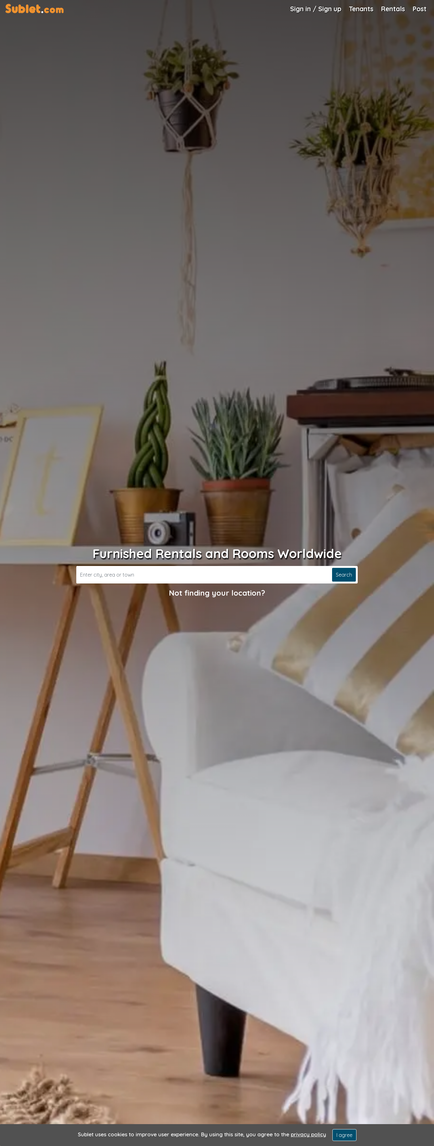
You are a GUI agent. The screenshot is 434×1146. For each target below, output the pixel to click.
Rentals (393, 9)
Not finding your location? (217, 593)
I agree (344, 1135)
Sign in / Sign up (315, 9)
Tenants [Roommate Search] (361, 9)
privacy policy (308, 1134)
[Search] (203, 574)
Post (419, 9)
